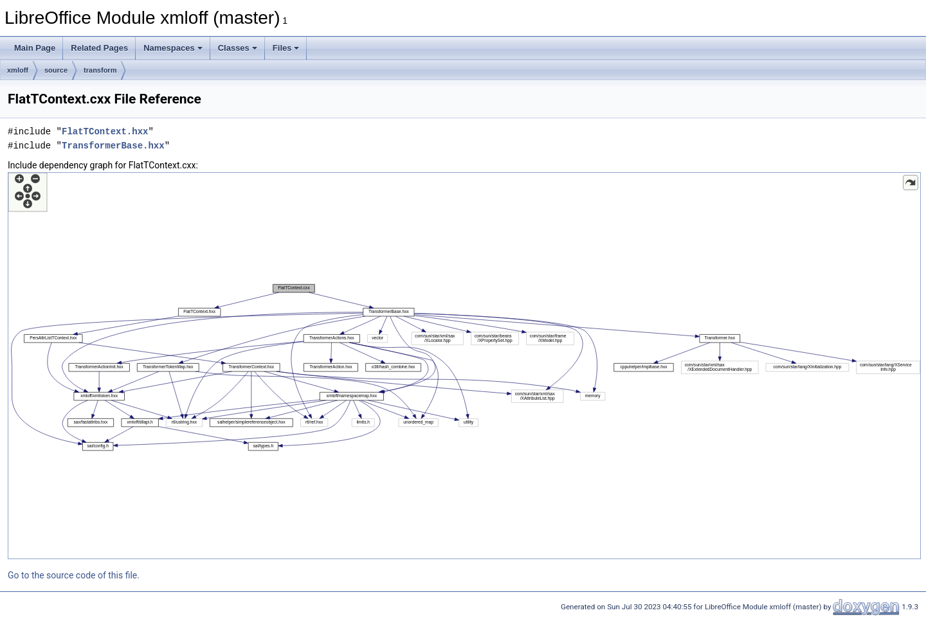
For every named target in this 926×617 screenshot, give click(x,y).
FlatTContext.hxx (105, 131)
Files (286, 48)
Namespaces (173, 48)
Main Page (34, 48)
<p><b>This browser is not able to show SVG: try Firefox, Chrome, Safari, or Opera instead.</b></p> (464, 366)
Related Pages (99, 48)
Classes (237, 48)
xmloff (17, 70)
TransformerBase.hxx (113, 145)
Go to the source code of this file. (74, 575)
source (56, 70)
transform (100, 70)
